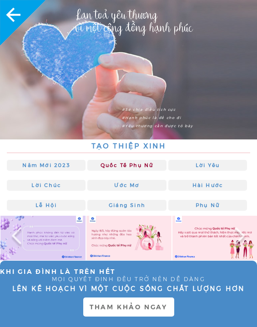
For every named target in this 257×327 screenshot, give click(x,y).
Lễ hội (46, 205)
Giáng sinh (127, 205)
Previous (20, 238)
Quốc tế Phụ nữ (127, 165)
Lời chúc (46, 185)
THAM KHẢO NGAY (128, 307)
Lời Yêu (208, 165)
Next (236, 238)
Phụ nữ (208, 205)
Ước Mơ (126, 185)
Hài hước (207, 185)
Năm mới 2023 (46, 165)
